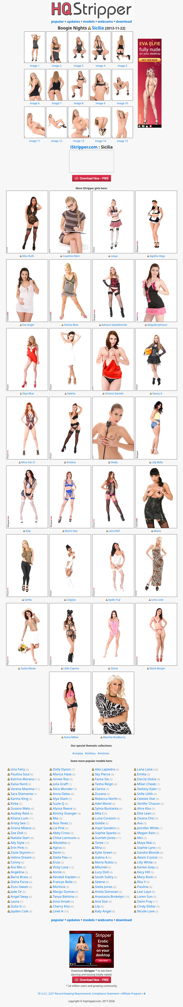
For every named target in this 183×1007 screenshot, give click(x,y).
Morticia (59, 886)
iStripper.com (84, 147)
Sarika (28, 599)
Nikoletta (60, 842)
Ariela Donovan (106, 891)
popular (57, 21)
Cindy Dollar (146, 906)
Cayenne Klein (71, 256)
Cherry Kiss (61, 906)
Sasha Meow (28, 668)
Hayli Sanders (105, 828)
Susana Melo (20, 808)
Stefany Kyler (147, 789)
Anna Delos (61, 793)
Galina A (101, 857)
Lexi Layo (144, 891)
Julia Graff (60, 784)
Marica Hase (62, 774)
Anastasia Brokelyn (109, 896)
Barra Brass (19, 877)
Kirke (14, 803)
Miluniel (101, 867)
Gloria (114, 668)
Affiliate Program (131, 993)
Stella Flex (60, 857)
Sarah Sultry (104, 877)
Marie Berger (157, 668)
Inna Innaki (61, 901)
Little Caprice (71, 668)
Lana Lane (145, 769)
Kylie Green (103, 852)
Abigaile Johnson (157, 325)
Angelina (17, 872)
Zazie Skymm (21, 852)
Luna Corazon (105, 818)
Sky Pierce (102, 774)
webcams (105, 21)
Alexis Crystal (147, 857)
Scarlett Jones (105, 837)
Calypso (71, 599)
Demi (57, 852)
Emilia (141, 774)
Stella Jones (103, 886)
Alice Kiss (144, 808)
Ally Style (17, 842)
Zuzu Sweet (19, 886)
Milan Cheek (146, 784)
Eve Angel (28, 325)
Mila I (99, 813)
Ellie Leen (144, 813)
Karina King (19, 798)
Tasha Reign (104, 784)
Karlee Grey (146, 867)
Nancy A (157, 393)
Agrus (57, 847)
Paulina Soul (20, 774)
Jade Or (16, 891)
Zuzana (100, 793)
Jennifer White (148, 828)
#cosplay (77, 753)
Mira (98, 847)
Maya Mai (144, 842)
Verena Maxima (22, 789)
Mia (55, 818)
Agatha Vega (157, 256)
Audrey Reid (20, 813)
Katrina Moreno (23, 779)
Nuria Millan (71, 737)
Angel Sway (19, 896)
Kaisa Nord (19, 784)
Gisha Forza (19, 881)
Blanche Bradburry (114, 737)
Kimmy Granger (65, 813)
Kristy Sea (18, 823)
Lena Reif (114, 531)
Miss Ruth (28, 256)
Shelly (114, 462)
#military (90, 753)
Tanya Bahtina (63, 896)
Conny (15, 862)
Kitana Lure (19, 818)
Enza (56, 862)
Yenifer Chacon (148, 803)
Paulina (142, 886)
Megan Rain (146, 833)
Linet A (58, 911)
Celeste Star (146, 798)
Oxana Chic (145, 818)
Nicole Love (146, 911)
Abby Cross (61, 833)
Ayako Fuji (114, 599)
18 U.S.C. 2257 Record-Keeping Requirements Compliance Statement (78, 993)
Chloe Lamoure (64, 837)
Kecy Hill (143, 872)
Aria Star (101, 901)
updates (73, 21)
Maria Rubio (104, 862)
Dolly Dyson (62, 769)
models (89, 21)
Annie (57, 872)
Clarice (100, 789)
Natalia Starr (20, 837)
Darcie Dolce (146, 779)
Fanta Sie (102, 779)
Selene (100, 881)
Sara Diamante (22, 793)
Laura (15, 901)
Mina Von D (28, 462)
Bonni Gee (71, 531)
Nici (140, 837)
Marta (157, 531)
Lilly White (145, 862)
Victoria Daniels (114, 393)
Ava (140, 823)
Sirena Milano (21, 828)
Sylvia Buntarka (106, 808)
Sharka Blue (71, 325)
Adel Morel (103, 803)
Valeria (71, 393)
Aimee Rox (61, 779)
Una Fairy (18, 769)
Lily (97, 906)
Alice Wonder (63, 789)
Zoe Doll (17, 833)
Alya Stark (60, 798)
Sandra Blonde (148, 852)
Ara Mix (16, 867)
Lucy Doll (102, 872)
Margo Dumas (64, 891)
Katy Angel (103, 911)
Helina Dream (21, 857)
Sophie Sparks (105, 833)
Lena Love (157, 599)
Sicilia (98, 28)
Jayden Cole (19, 911)
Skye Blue (28, 393)
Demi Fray (144, 901)
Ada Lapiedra (105, 769)
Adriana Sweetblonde (114, 325)
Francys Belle (63, 881)
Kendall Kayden (64, 877)
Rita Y (141, 881)
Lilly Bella (157, 462)
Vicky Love (60, 867)
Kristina (71, 462)
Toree (99, 842)
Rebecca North (106, 798)
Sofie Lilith (145, 793)
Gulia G (16, 906)
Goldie (100, 823)
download (124, 21)
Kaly (28, 531)
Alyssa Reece (62, 808)
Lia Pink (59, 828)
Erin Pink (17, 847)
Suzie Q (58, 803)
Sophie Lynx (146, 847)
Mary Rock (145, 877)
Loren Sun (144, 896)
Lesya (114, 256)
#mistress (103, 753)
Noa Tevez (60, 823)
